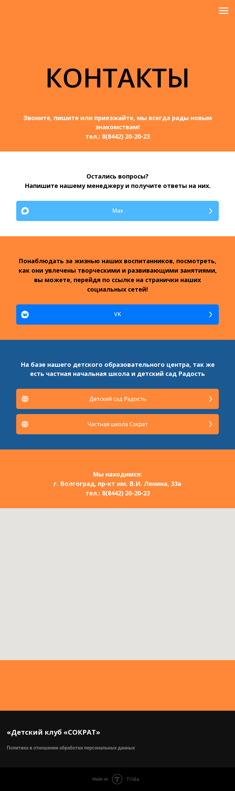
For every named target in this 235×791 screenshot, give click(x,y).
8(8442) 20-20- (122, 136)
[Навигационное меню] (223, 10)
